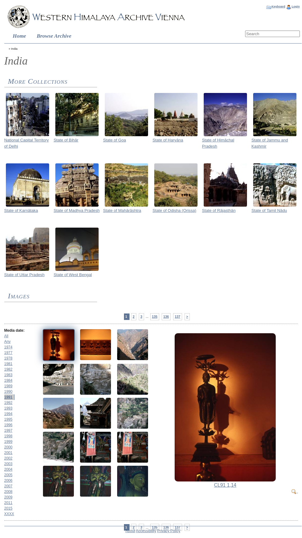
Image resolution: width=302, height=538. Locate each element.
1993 (8, 408)
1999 (8, 441)
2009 (8, 497)
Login (295, 6)
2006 (8, 480)
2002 (8, 458)
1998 (8, 436)
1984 (8, 380)
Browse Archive (54, 36)
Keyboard (278, 6)
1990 (8, 391)
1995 (8, 419)
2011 (8, 503)
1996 (8, 425)
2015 (8, 508)
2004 (8, 469)
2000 (8, 447)
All (6, 336)
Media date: (14, 330)
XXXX (9, 514)
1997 (8, 430)
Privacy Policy (169, 531)
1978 (8, 358)
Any (7, 341)
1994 (8, 414)
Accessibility (146, 531)
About (130, 531)
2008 (8, 492)
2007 (8, 486)
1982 (8, 369)
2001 (8, 453)
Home (19, 36)
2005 (8, 475)
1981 (8, 364)
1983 (8, 375)
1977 (8, 353)
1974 (8, 347)
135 (154, 316)
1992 (8, 403)
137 (177, 316)
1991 (8, 397)
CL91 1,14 (225, 485)
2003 (8, 464)
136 (166, 316)
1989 (8, 386)
